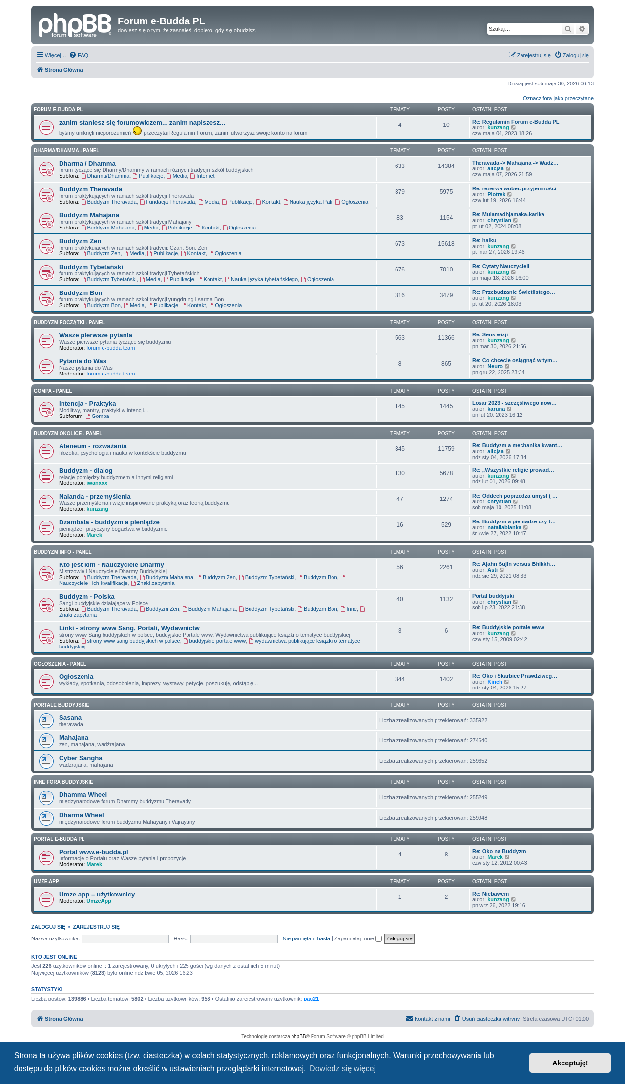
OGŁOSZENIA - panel (60, 664)
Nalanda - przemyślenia (95, 496)
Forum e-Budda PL (58, 109)
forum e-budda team (110, 348)
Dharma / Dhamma (87, 163)
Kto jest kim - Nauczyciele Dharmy (111, 564)
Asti (492, 570)
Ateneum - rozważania (93, 446)
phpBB (299, 1036)
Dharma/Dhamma (105, 176)
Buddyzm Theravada (90, 189)
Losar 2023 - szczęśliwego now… (514, 403)
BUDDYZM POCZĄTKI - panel (69, 322)
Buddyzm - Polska (87, 596)
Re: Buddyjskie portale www (508, 627)
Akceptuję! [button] (570, 1063)
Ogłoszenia (351, 202)
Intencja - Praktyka (87, 403)
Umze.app (46, 881)
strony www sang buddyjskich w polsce (130, 641)
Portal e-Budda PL (59, 839)
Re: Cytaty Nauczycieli (500, 266)
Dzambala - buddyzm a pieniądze (109, 522)
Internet (202, 176)
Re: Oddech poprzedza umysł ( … (515, 496)
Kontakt (268, 202)
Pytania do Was (82, 361)
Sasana (70, 717)
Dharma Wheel (81, 815)
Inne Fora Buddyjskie (63, 782)
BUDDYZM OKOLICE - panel (68, 433)
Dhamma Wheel (83, 794)
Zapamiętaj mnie (358, 938)
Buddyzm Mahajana (89, 215)
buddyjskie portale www (214, 641)
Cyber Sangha (81, 758)
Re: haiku (484, 240)
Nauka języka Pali (307, 202)
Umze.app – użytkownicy (97, 894)
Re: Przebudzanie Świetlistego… (513, 292)
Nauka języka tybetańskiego (261, 279)
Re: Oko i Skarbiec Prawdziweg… (514, 676)
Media (177, 176)
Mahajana (73, 737)
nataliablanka (504, 527)
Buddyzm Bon (81, 292)
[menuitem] (78, 55)
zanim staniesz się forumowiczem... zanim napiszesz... (142, 122)
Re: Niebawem (490, 893)
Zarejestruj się (96, 927)
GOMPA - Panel (53, 391)
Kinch (494, 682)
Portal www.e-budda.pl (93, 851)
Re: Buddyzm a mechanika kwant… (517, 445)
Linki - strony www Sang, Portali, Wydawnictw (129, 628)
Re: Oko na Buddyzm (499, 851)
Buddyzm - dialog (86, 470)
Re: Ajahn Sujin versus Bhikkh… (513, 564)
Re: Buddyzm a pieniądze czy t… (514, 521)
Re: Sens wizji (490, 334)
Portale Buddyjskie (61, 705)
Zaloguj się (48, 927)
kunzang (498, 127)
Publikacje (147, 176)
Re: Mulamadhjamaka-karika (508, 214)
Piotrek (496, 194)
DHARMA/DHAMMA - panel (66, 150)
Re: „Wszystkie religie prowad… (513, 470)
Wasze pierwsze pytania (95, 335)
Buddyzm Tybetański (91, 267)
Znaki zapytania (153, 583)
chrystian (499, 220)
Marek (94, 535)
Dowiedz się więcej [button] (342, 1068)
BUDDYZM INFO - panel (63, 552)
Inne (348, 609)
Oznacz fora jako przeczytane (558, 98)
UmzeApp (98, 901)
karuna (496, 409)
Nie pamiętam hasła (306, 938)
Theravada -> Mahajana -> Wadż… (515, 163)
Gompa (97, 416)
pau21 (311, 998)
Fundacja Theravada (167, 202)
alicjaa (495, 168)
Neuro (495, 366)
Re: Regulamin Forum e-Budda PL (515, 122)
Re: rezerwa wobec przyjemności (514, 188)
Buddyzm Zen (80, 241)
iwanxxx (96, 483)
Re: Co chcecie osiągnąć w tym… (515, 360)
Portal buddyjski (493, 596)
